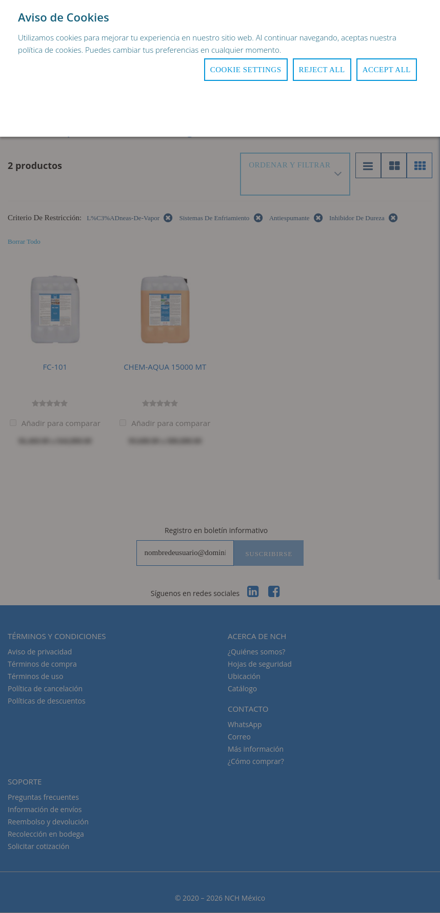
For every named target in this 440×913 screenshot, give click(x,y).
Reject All (322, 70)
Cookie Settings (246, 70)
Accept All (387, 70)
